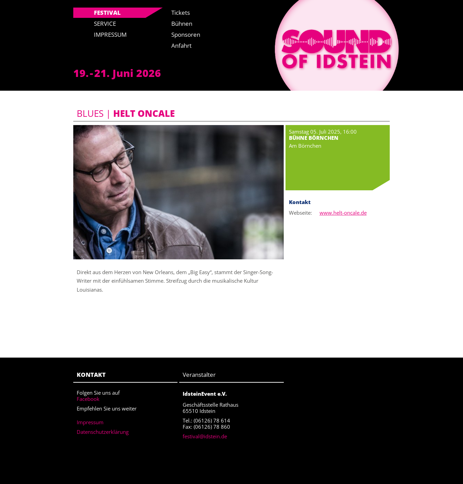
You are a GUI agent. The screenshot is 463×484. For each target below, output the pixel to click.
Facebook (88, 399)
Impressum (110, 34)
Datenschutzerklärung (103, 431)
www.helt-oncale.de (343, 212)
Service (105, 23)
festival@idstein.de (205, 436)
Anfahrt (181, 45)
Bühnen (181, 23)
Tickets (180, 12)
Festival (107, 12)
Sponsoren (185, 34)
